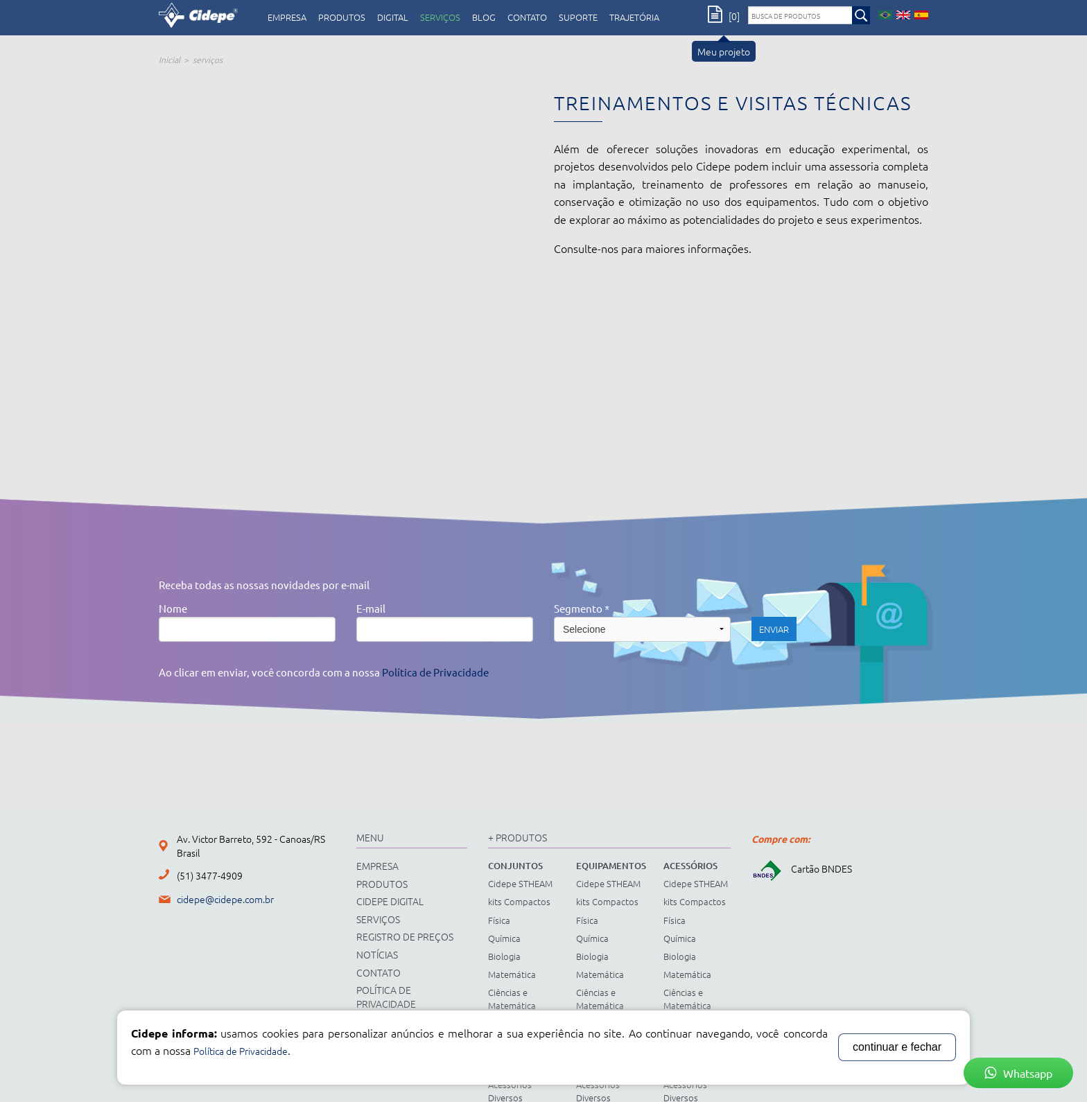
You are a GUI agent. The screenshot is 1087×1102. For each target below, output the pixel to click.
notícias (377, 954)
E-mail (370, 608)
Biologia (504, 956)
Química (504, 938)
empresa (287, 17)
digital (392, 17)
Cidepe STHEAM (520, 883)
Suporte (578, 17)
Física (499, 920)
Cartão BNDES (801, 868)
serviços (440, 17)
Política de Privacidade (435, 672)
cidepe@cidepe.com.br (225, 899)
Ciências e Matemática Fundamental (514, 1005)
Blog (484, 17)
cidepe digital (390, 901)
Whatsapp (1018, 1073)
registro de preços (404, 936)
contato (527, 17)
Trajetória (634, 17)
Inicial (169, 59)
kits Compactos (519, 901)
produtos (341, 17)
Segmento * (581, 608)
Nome (173, 608)
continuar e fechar (897, 1047)
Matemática (512, 974)
